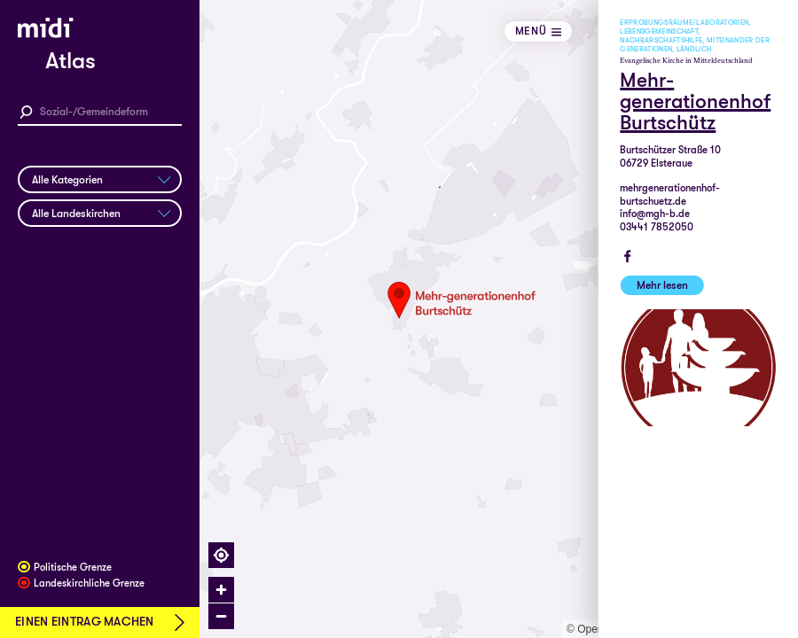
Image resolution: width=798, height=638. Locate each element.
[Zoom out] (221, 616)
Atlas (70, 61)
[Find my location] (221, 555)
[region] (499, 319)
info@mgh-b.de (655, 214)
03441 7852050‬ (656, 227)
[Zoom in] (221, 590)
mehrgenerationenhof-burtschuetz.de (670, 195)
